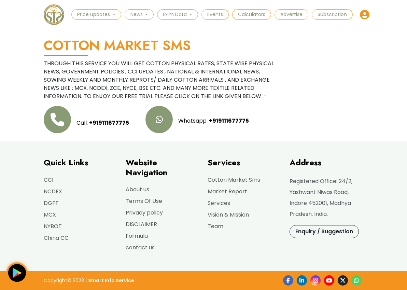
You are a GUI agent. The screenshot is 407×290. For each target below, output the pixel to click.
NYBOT (53, 226)
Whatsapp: (197, 119)
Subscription (332, 14)
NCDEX (53, 191)
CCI (48, 180)
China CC (56, 238)
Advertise (291, 14)
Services (219, 203)
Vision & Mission (228, 215)
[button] (364, 14)
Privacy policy (144, 213)
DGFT (51, 203)
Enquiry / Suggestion (324, 231)
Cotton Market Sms (234, 180)
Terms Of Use (144, 201)
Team (215, 226)
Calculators (251, 14)
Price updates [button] (94, 14)
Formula (137, 236)
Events (215, 14)
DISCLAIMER (141, 224)
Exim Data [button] (175, 14)
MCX (50, 215)
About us (137, 189)
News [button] (137, 14)
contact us (140, 247)
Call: (86, 119)
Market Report (227, 191)
